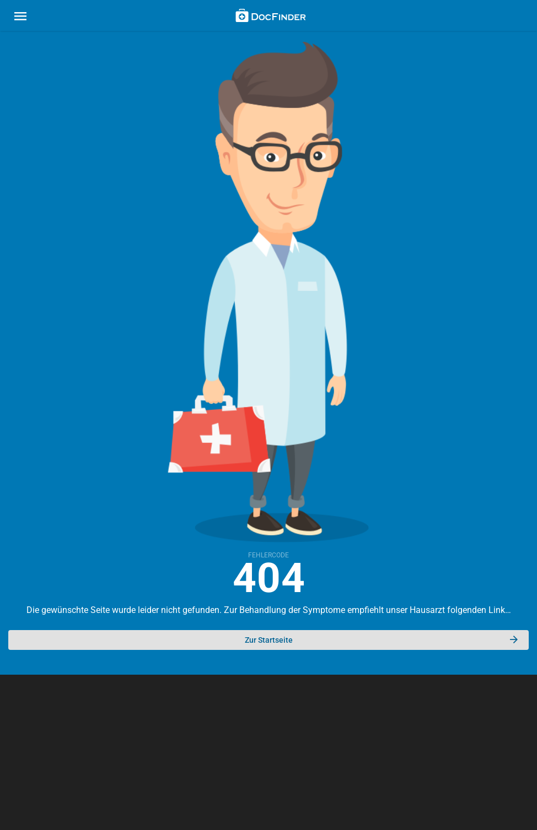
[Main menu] (20, 17)
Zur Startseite (381, 640)
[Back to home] (270, 17)
